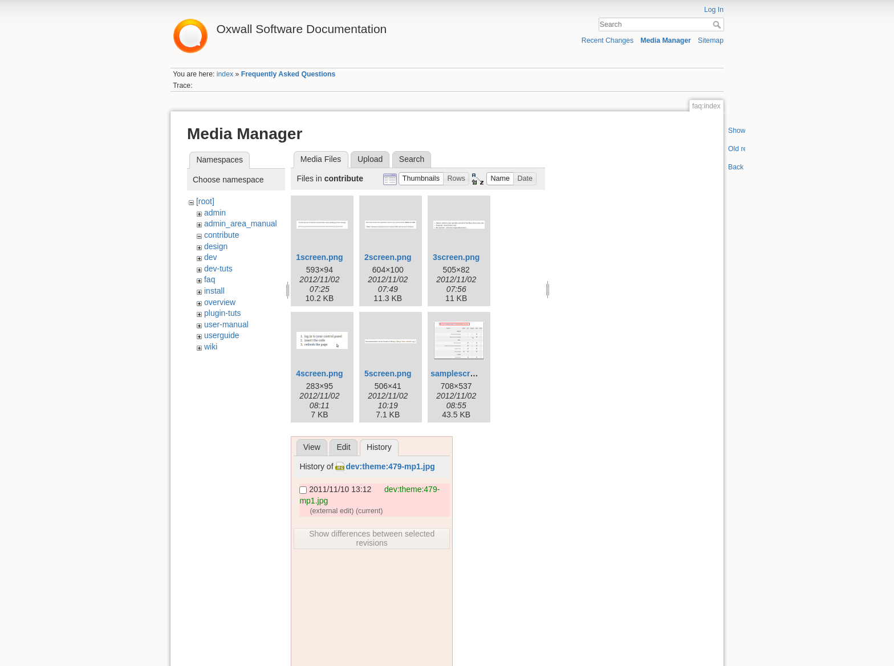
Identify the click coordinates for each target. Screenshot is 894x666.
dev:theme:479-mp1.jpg (390, 466)
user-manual (226, 324)
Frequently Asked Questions (288, 74)
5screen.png (387, 373)
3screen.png (456, 257)
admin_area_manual (240, 223)
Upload (370, 159)
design (215, 246)
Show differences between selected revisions (371, 538)
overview (219, 302)
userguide (221, 335)
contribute (221, 234)
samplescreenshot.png (474, 373)
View (311, 447)
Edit (343, 447)
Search (718, 25)
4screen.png (319, 373)
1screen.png (319, 257)
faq (209, 279)
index (225, 74)
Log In (714, 10)
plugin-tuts (222, 313)
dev (210, 257)
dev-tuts (218, 268)
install (214, 290)
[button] (421, 178)
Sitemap (711, 40)
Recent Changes (607, 40)
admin (215, 212)
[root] (205, 201)
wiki (210, 346)
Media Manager (665, 40)
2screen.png (387, 257)
